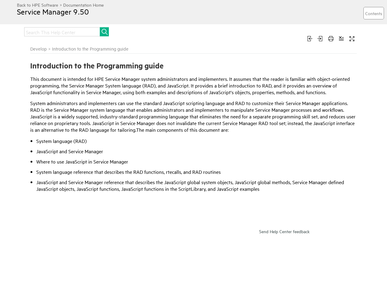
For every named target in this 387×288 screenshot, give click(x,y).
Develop (38, 48)
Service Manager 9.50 (53, 11)
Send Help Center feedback (284, 231)
